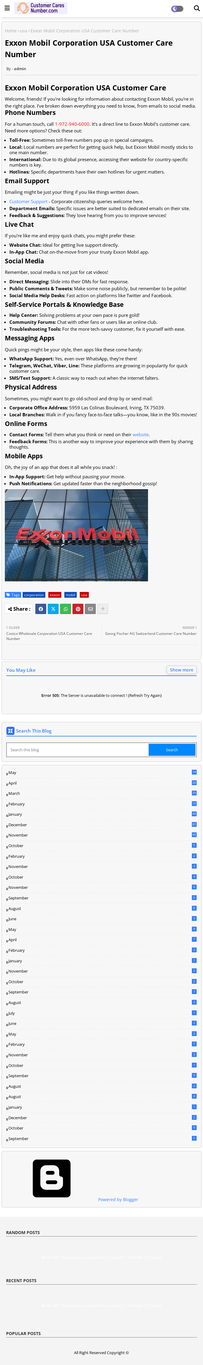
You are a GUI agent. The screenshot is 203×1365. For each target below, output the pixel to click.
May (102, 773)
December (102, 825)
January (102, 814)
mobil (70, 594)
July (102, 1013)
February (102, 804)
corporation (34, 594)
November (102, 835)
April (102, 783)
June (102, 918)
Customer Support (28, 201)
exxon (55, 594)
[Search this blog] (78, 750)
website (141, 434)
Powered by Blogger (72, 1199)
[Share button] (102, 609)
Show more (181, 670)
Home (11, 31)
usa (23, 31)
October (102, 845)
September (102, 898)
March (102, 794)
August (102, 908)
